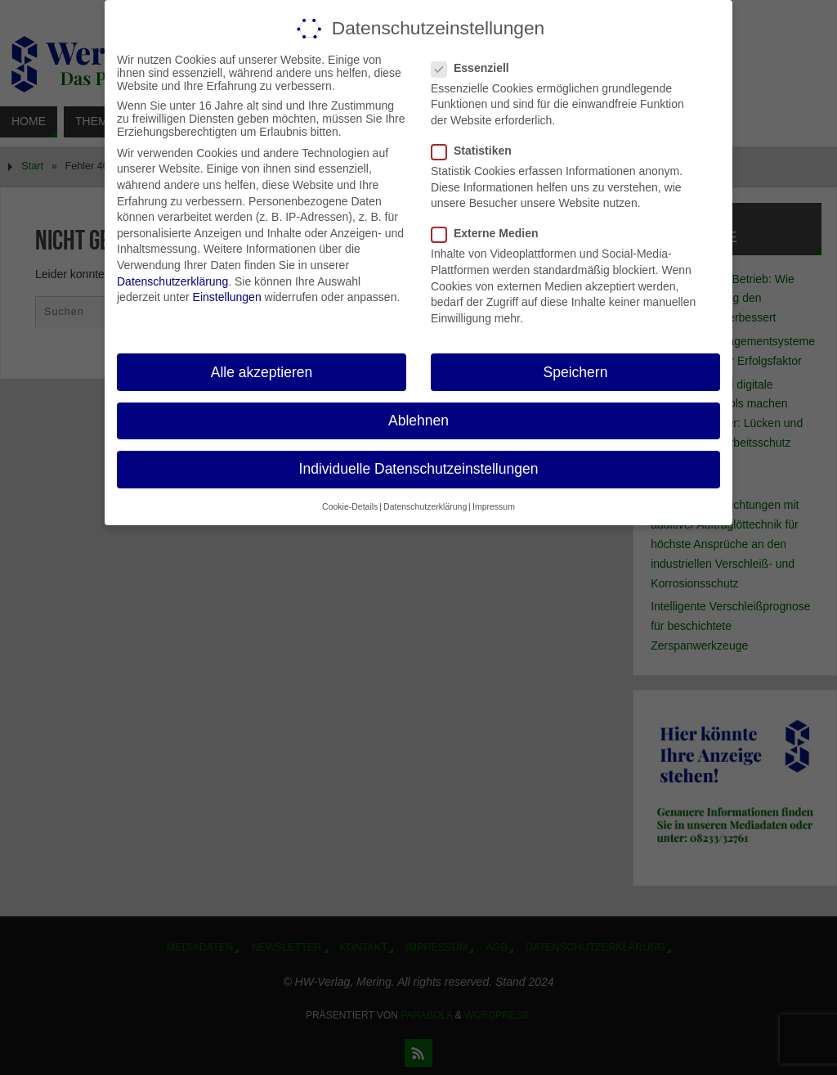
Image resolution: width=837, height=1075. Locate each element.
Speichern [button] (576, 372)
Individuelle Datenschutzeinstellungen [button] (419, 469)
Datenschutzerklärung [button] (425, 506)
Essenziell (477, 67)
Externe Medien (491, 233)
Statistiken (478, 150)
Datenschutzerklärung (172, 281)
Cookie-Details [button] (350, 506)
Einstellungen (227, 297)
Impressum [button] (493, 506)
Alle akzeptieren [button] (262, 372)
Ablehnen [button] (418, 420)
